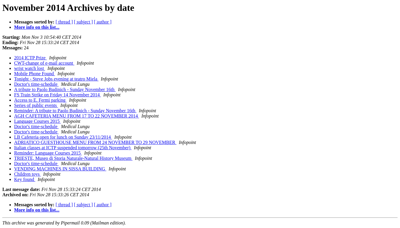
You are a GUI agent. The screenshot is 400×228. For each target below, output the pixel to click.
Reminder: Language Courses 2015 (48, 152)
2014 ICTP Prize (30, 57)
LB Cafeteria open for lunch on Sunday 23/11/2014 (63, 137)
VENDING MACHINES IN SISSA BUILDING (60, 168)
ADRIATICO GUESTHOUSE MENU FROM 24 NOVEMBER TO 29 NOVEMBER (95, 142)
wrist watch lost (29, 68)
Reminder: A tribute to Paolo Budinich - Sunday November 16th (75, 110)
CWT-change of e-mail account (44, 63)
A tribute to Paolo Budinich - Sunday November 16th (65, 89)
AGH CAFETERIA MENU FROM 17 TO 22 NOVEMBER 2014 (76, 115)
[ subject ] (83, 21)
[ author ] (103, 21)
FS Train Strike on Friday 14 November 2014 (57, 94)
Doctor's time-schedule (36, 84)
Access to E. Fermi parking (40, 100)
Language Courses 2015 (37, 121)
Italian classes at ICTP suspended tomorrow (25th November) (72, 147)
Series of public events (36, 105)
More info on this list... (36, 27)
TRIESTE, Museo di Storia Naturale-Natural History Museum (73, 158)
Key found (24, 179)
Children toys (27, 174)
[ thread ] (64, 21)
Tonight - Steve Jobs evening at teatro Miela (56, 78)
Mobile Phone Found (34, 73)
